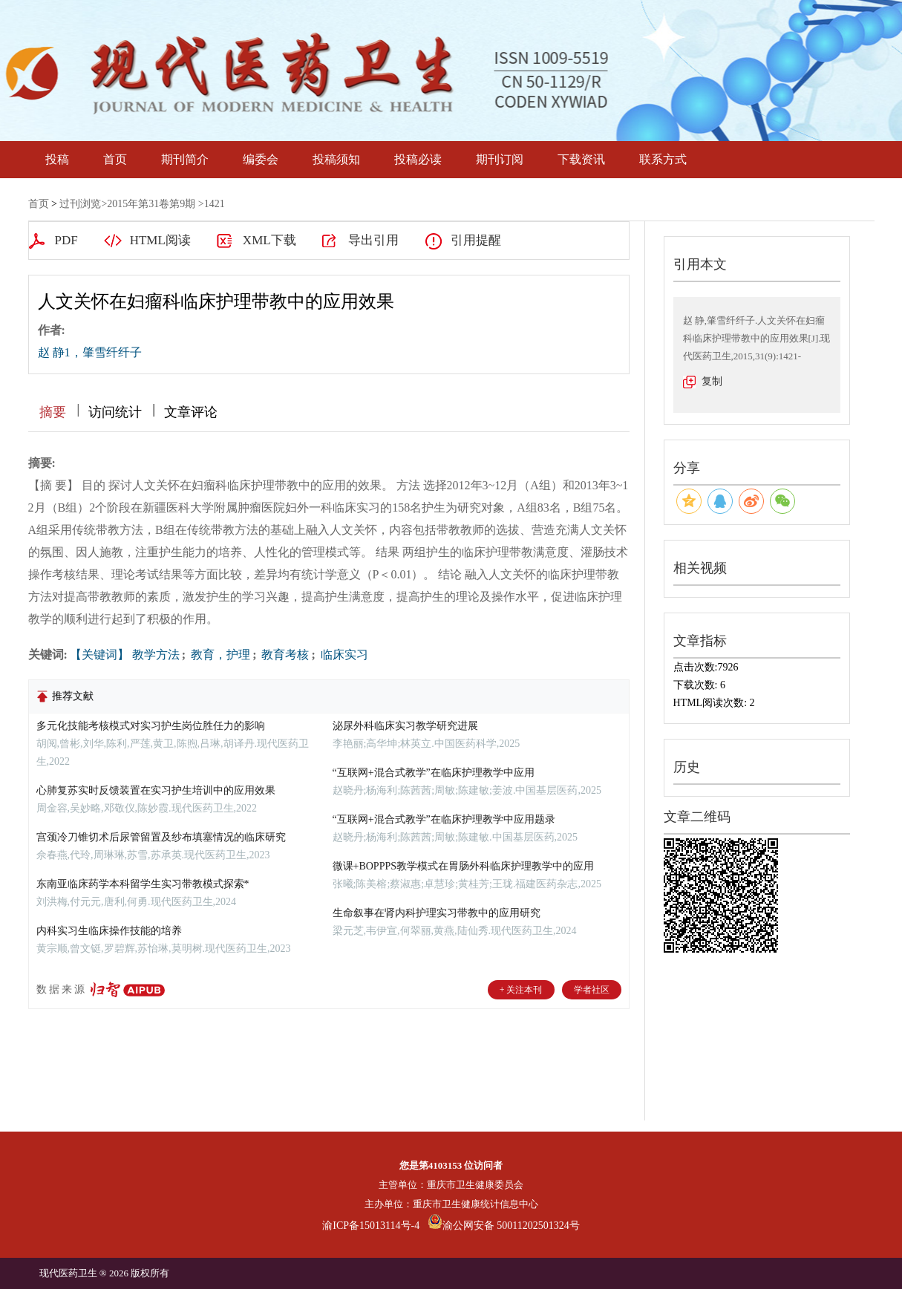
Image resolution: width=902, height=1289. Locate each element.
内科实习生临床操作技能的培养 (109, 930)
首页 (115, 159)
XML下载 (269, 240)
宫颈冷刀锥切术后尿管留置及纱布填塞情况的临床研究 (161, 837)
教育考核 (283, 654)
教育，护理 (219, 654)
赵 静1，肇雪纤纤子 (90, 352)
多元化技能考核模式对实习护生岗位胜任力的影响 (150, 725)
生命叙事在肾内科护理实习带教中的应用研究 (436, 912)
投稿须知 (336, 159)
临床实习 (343, 654)
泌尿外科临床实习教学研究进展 (405, 725)
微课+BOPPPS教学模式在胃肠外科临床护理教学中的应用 (464, 866)
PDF (66, 240)
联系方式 (663, 159)
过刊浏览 (80, 203)
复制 (712, 381)
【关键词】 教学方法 (125, 654)
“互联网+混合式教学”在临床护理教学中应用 (434, 772)
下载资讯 (581, 159)
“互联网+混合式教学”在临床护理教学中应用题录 (444, 819)
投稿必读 (418, 159)
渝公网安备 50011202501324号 (504, 1225)
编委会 (260, 159)
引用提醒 (476, 240)
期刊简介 (185, 159)
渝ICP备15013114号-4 (370, 1225)
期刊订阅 (499, 159)
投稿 (57, 159)
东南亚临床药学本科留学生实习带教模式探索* (142, 884)
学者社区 (591, 990)
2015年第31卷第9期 (151, 203)
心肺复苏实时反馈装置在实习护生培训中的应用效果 (155, 790)
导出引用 (373, 240)
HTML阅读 (160, 240)
